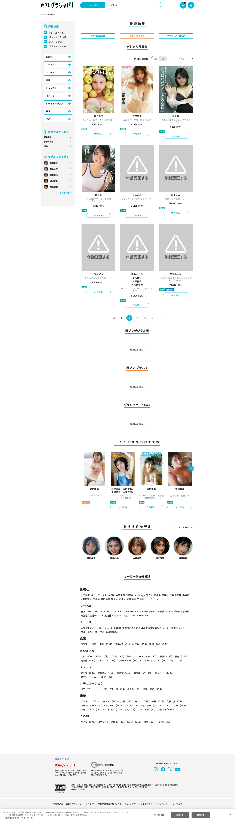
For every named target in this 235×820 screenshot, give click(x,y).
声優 (157, 701)
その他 (49, 119)
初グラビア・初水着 (111, 721)
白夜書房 (131, 599)
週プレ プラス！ (56, 41)
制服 (106, 644)
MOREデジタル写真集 (151, 611)
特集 (46, 146)
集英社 (165, 595)
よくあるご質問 (145, 804)
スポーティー (127, 660)
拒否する (180, 814)
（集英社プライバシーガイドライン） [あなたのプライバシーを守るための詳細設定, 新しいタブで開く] (19, 817)
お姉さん (106, 672)
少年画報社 (86, 599)
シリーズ (50, 72)
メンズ (134, 721)
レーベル (50, 64)
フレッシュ (106, 660)
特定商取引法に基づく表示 (110, 804)
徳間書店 (105, 599)
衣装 (48, 80)
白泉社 (122, 599)
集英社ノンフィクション (116, 615)
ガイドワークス (99, 595)
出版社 (49, 56)
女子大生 (173, 701)
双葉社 (140, 599)
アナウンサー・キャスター (141, 705)
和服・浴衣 (158, 644)
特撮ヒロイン (91, 709)
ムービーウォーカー (155, 599)
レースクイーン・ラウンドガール (102, 705)
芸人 (130, 709)
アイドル (110, 701)
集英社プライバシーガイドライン (80, 804)
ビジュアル (51, 87)
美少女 (88, 672)
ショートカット (145, 656)
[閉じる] (230, 814)
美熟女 (124, 672)
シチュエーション (54, 103)
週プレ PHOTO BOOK (91, 611)
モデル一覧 (64, 192)
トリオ (101, 689)
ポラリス (99, 631)
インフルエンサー (173, 705)
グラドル (90, 701)
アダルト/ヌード (165, 709)
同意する (200, 814)
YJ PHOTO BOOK (111, 611)
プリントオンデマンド (172, 627)
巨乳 (110, 656)
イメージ (50, 95)
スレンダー (91, 656)
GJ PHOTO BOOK (130, 611)
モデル (142, 701)
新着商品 (48, 137)
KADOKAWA (114, 595)
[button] (191, 469)
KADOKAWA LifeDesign (133, 595)
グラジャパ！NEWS (58, 46)
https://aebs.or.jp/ (77, 789)
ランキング (49, 141)
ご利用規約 (58, 804)
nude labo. (111, 631)
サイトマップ (176, 804)
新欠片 (114, 599)
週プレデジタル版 (57, 37)
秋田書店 (85, 595)
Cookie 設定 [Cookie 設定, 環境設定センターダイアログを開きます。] (159, 814)
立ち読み (98, 133)
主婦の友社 (175, 595)
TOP (42, 14)
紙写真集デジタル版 (91, 627)
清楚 (87, 676)
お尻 (125, 656)
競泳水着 (122, 644)
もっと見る (184, 527)
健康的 (88, 660)
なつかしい (143, 672)
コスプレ (89, 644)
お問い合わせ (161, 804)
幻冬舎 (157, 595)
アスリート (146, 709)
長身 (179, 656)
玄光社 (149, 595)
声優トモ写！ (87, 631)
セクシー (183, 672)
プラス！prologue (111, 627)
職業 (48, 111)
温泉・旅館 (152, 689)
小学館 (185, 595)
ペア (87, 689)
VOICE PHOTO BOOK (149, 627)
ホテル (134, 689)
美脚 (165, 656)
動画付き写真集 (129, 627)
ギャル (175, 660)
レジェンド (113, 709)
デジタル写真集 (56, 32)
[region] (117, 814)
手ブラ (88, 721)
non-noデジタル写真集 (175, 611)
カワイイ (163, 672)
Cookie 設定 (130, 804)
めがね (139, 644)
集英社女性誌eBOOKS (92, 615)
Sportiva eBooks (138, 615)
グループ (117, 689)
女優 (126, 701)
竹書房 (96, 599)
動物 (149, 721)
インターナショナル (153, 660)
